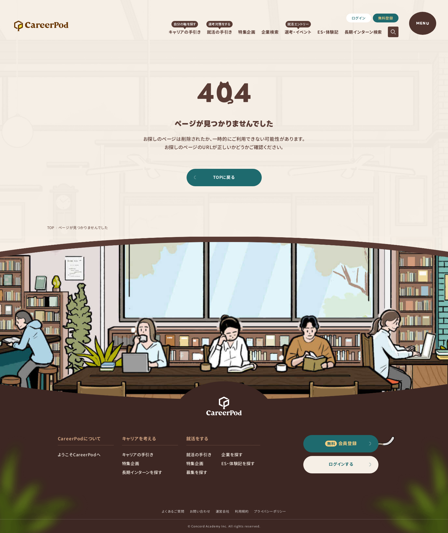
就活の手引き (219, 32)
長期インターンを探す (142, 472)
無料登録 (385, 17)
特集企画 (247, 32)
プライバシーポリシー (270, 511)
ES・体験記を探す (238, 463)
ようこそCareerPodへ (79, 454)
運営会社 (223, 511)
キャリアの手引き (185, 32)
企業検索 (270, 32)
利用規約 (242, 511)
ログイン (359, 17)
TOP (51, 227)
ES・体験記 (327, 32)
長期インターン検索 (363, 32)
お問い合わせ (200, 511)
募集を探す (196, 472)
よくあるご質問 (173, 511)
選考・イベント (298, 32)
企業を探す (232, 454)
